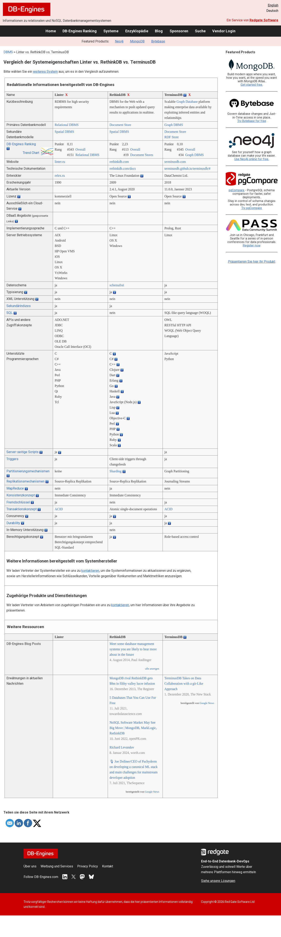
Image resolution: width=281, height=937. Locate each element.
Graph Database (187, 101)
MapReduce (15, 488)
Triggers (12, 459)
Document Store (120, 125)
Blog (159, 31)
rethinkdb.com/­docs (123, 168)
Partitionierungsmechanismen (27, 471)
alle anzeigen (152, 668)
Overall (80, 149)
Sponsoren (179, 31)
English (273, 5)
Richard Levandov (122, 747)
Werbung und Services (57, 866)
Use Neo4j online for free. (251, 159)
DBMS (8, 52)
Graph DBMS (173, 125)
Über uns (30, 866)
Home (51, 31)
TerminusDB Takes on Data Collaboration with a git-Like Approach (183, 683)
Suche (200, 31)
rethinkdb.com (119, 161)
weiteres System (45, 72)
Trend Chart (31, 153)
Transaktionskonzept (21, 509)
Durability (13, 523)
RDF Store (171, 137)
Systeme (110, 31)
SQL (9, 313)
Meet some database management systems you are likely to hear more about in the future (133, 649)
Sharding (116, 471)
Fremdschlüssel (18, 502)
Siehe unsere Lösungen (218, 881)
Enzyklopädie (136, 31)
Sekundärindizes (18, 306)
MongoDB (137, 41)
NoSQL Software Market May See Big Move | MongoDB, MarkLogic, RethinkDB (133, 728)
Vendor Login (223, 31)
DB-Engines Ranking (80, 31)
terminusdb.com (175, 161)
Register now (251, 245)
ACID (59, 509)
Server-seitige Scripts (22, 452)
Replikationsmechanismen (25, 481)
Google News (152, 791)
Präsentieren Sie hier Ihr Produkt (251, 262)
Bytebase (158, 41)
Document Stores (141, 155)
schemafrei (117, 285)
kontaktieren (90, 571)
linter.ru (60, 161)
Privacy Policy (87, 866)
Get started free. (252, 85)
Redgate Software (264, 20)
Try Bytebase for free (251, 121)
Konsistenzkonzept (20, 495)
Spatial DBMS (64, 131)
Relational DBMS (66, 125)
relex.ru (60, 175)
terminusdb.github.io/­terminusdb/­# (187, 168)
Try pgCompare (251, 208)
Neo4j (119, 41)
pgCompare (236, 190)
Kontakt (107, 866)
